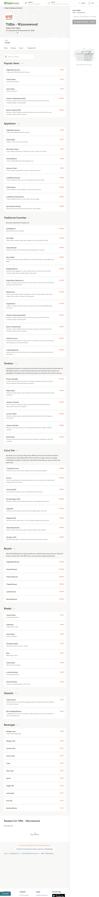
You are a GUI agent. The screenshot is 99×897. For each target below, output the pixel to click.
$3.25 (62, 79)
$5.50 (62, 643)
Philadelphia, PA (14, 853)
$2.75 (62, 763)
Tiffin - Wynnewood (78, 12)
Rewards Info (32, 48)
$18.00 (61, 425)
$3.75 (62, 741)
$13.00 (61, 228)
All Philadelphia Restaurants (30, 853)
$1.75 (62, 808)
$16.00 (61, 390)
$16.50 (61, 98)
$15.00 (61, 280)
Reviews (13, 48)
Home (6, 853)
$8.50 (62, 168)
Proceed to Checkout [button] (84, 22)
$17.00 (61, 584)
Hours (21, 48)
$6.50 (62, 149)
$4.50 (62, 89)
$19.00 (61, 350)
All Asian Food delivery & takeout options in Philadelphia (35, 849)
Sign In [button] (83, 3)
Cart (93, 3)
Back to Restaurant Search (13, 8)
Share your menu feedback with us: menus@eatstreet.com (34, 845)
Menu (6, 48)
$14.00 (61, 247)
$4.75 (62, 139)
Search (53, 2)
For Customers (24, 895)
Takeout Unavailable (90, 16)
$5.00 (62, 70)
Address (30, 2)
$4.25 (62, 699)
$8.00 (62, 158)
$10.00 (61, 177)
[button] (91, 3)
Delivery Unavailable (78, 16)
